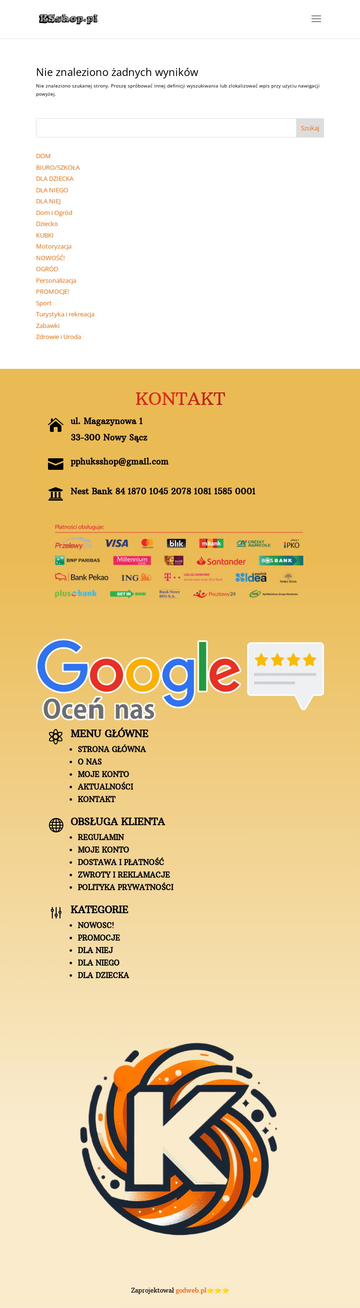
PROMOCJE (99, 938)
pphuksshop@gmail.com (119, 461)
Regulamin (101, 837)
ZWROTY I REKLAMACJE (124, 875)
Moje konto (103, 774)
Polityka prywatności (125, 887)
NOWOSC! (96, 925)
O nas (90, 762)
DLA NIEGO (99, 963)
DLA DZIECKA (103, 975)
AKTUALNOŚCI (105, 787)
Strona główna (112, 749)
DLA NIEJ (95, 950)
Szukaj (310, 128)
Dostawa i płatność (121, 862)
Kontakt (96, 799)
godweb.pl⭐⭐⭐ (202, 1290)
